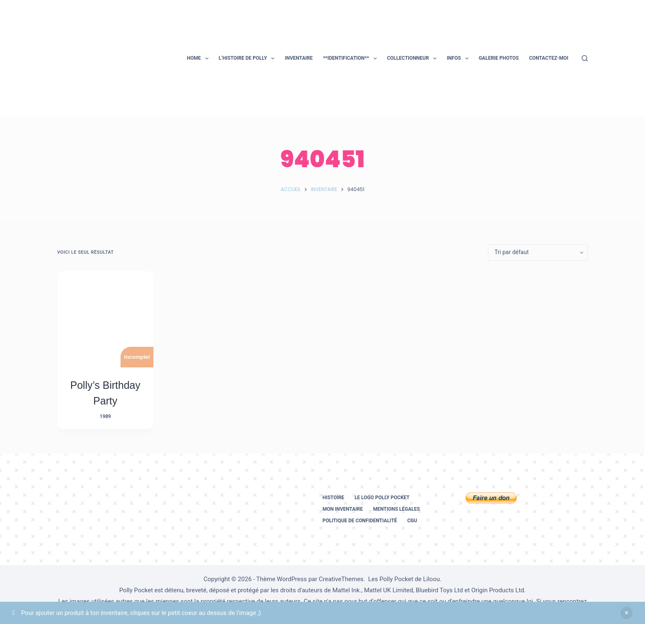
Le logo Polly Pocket (382, 497)
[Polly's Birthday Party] (105, 319)
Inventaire (299, 58)
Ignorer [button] (626, 613)
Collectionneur (413, 58)
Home (199, 58)
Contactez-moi (548, 58)
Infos (459, 58)
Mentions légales (396, 509)
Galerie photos (499, 58)
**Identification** (351, 58)
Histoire (333, 497)
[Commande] (538, 252)
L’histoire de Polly (248, 58)
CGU (412, 521)
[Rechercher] (585, 58)
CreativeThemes (341, 579)
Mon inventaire (342, 509)
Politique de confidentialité (359, 521)
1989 (105, 416)
